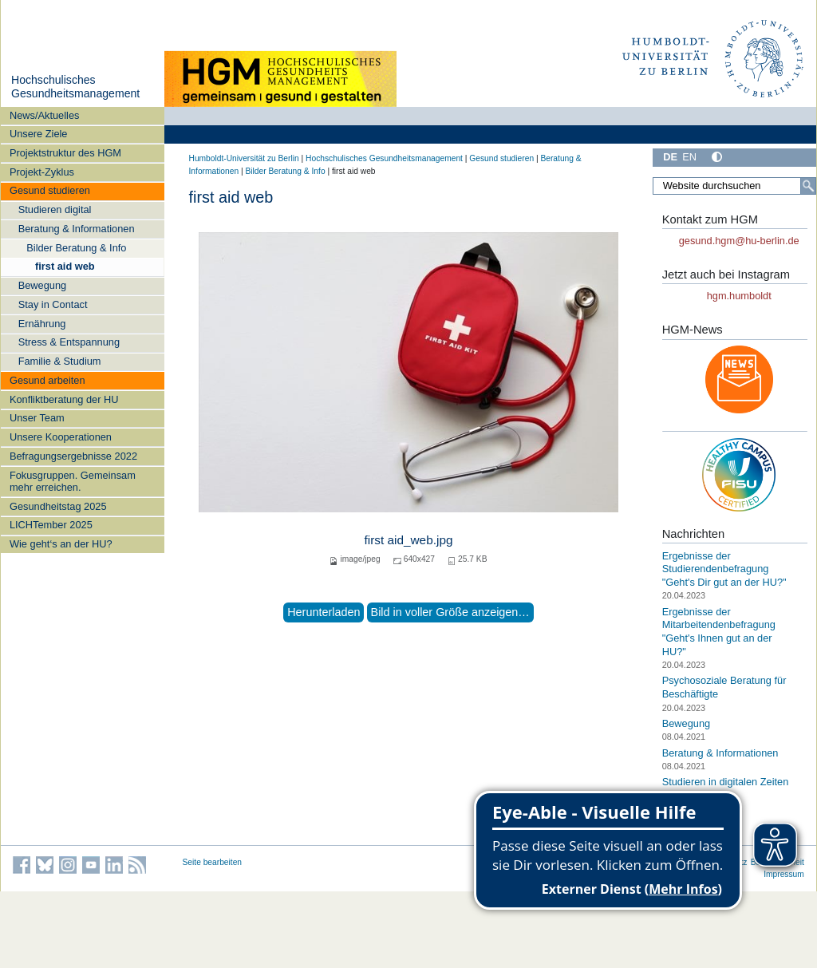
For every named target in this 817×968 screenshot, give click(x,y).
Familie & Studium (59, 361)
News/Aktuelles (44, 115)
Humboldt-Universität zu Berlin (244, 158)
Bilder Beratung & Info (76, 248)
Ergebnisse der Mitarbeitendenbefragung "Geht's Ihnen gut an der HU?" (719, 632)
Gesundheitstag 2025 (58, 506)
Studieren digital (55, 209)
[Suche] (808, 186)
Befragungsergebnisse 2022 (73, 456)
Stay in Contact (53, 304)
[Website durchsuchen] (734, 186)
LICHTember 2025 (51, 525)
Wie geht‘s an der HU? (61, 544)
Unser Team (37, 418)
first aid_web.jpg (408, 540)
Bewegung (42, 285)
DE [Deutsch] (670, 157)
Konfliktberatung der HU (64, 399)
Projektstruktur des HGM (65, 153)
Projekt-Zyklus (42, 172)
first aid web (65, 266)
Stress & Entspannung (69, 342)
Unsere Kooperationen (61, 437)
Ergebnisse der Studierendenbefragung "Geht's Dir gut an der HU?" (724, 569)
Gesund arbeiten (47, 380)
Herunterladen (323, 612)
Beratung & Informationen (76, 229)
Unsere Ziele (39, 134)
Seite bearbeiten (213, 862)
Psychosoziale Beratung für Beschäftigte (724, 687)
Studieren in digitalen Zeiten (725, 782)
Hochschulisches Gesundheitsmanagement (75, 87)
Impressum (784, 874)
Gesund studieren (50, 190)
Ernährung (42, 324)
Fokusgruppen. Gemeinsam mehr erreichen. (73, 481)
